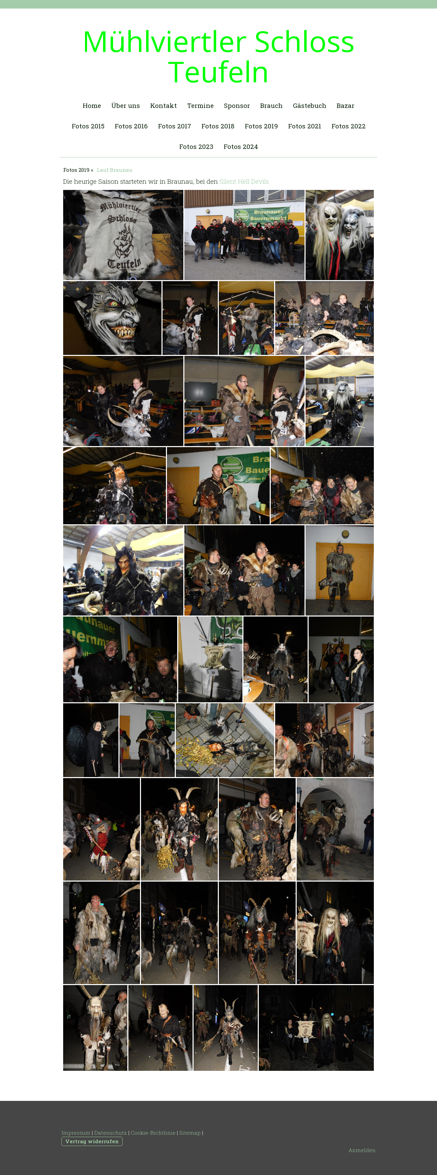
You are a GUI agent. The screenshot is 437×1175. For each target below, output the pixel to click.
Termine (200, 105)
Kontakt (163, 105)
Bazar (345, 105)
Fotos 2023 (196, 146)
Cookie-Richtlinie (153, 1132)
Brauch (271, 105)
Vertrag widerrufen (92, 1141)
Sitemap (190, 1132)
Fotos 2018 (218, 126)
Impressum (75, 1132)
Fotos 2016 (131, 126)
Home (92, 105)
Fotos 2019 (261, 126)
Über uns (125, 105)
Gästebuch (309, 105)
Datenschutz (110, 1132)
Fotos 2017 (174, 126)
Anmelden (362, 1150)
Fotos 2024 (241, 146)
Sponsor (237, 105)
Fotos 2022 (349, 126)
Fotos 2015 (88, 126)
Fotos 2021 (304, 126)
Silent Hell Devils (244, 181)
